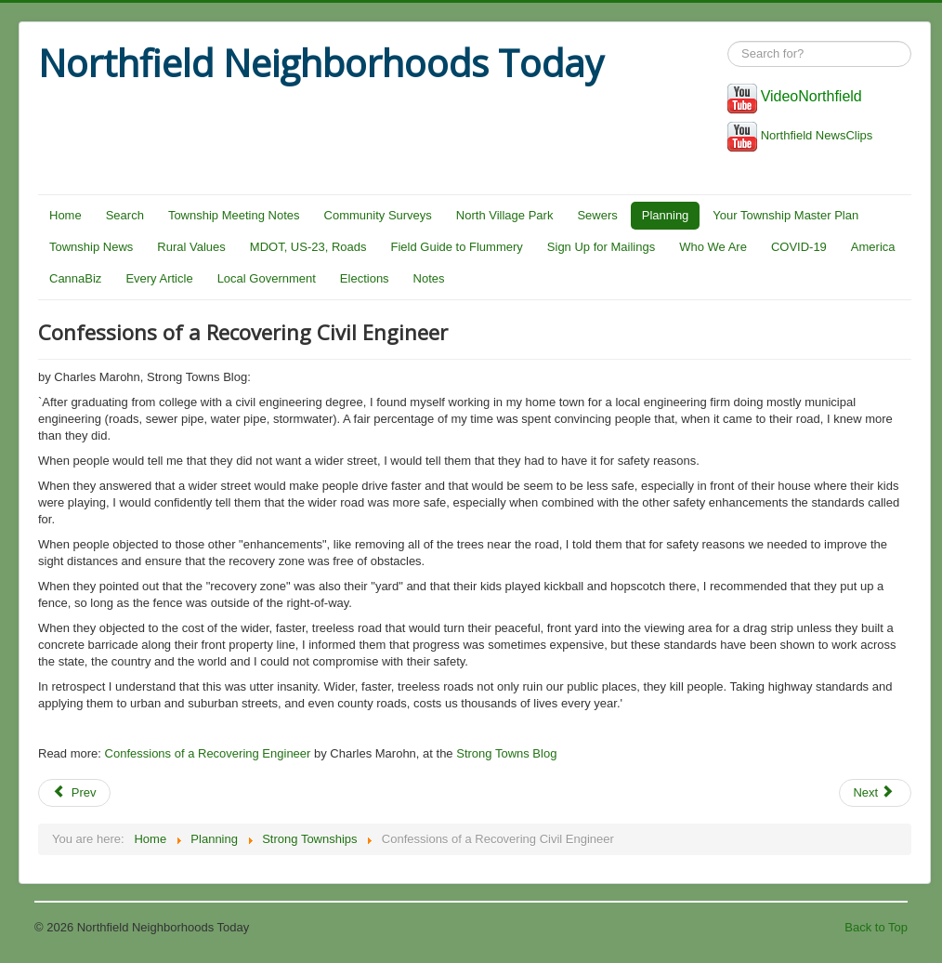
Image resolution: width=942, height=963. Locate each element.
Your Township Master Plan (785, 215)
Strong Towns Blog (506, 753)
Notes (429, 278)
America (873, 247)
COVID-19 (799, 247)
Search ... (727, 41)
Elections (364, 278)
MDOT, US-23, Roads (308, 247)
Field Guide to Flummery (457, 247)
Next (873, 792)
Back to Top (876, 927)
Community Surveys (378, 215)
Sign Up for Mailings (601, 247)
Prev (74, 792)
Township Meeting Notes (234, 215)
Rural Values (191, 247)
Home (65, 215)
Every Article (158, 278)
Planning (665, 215)
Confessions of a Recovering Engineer (208, 753)
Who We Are (713, 247)
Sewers (597, 215)
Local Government (266, 278)
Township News (91, 247)
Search (125, 215)
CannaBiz (75, 278)
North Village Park (505, 215)
